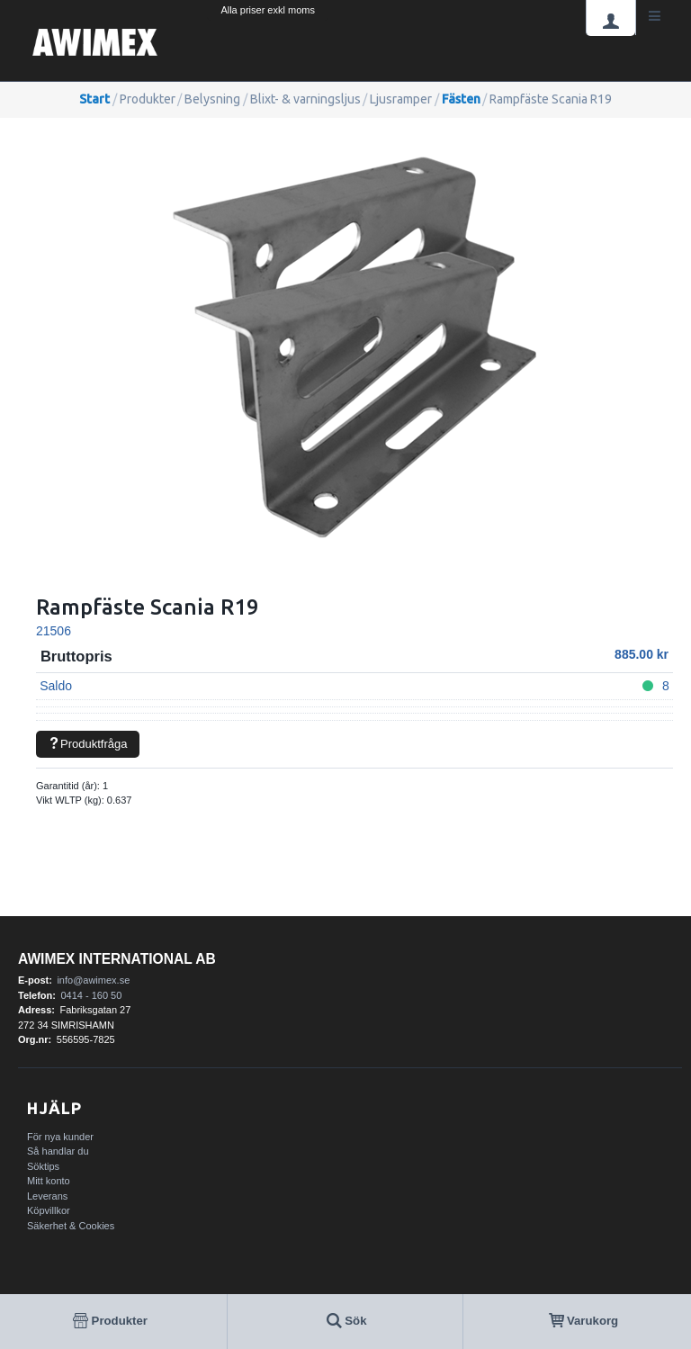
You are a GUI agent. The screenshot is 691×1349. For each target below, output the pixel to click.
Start (94, 99)
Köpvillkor (48, 1210)
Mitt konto (48, 1180)
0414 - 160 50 (90, 995)
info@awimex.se (93, 980)
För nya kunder (60, 1136)
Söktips (43, 1166)
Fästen (461, 99)
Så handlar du (58, 1151)
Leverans (47, 1196)
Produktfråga (87, 744)
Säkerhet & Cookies (70, 1225)
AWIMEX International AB (117, 959)
